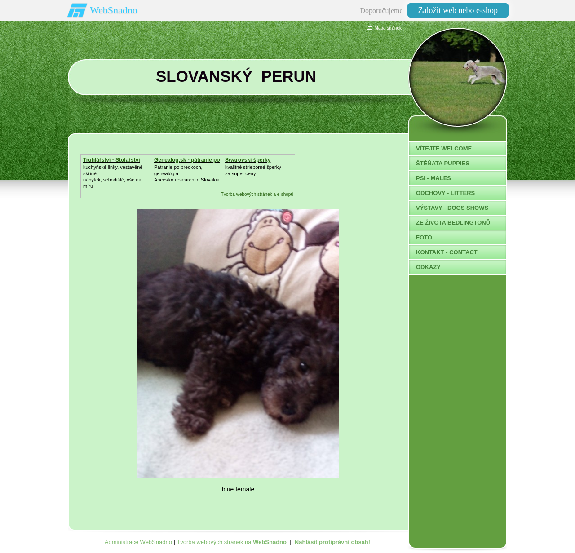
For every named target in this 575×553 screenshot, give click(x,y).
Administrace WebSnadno (138, 542)
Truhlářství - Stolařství (111, 160)
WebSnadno (113, 10)
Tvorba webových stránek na (232, 542)
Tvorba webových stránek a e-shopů (257, 194)
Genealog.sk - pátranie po (187, 160)
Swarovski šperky (247, 160)
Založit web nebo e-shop (458, 10)
